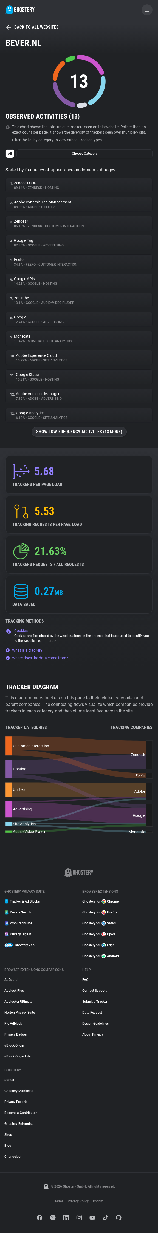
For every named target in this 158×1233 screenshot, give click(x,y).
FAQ (85, 980)
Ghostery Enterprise (18, 1124)
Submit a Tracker (94, 1002)
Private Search (17, 912)
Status (9, 1080)
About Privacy (92, 1034)
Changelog (12, 1157)
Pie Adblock (13, 1023)
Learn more (46, 641)
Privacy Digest (17, 934)
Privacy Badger (15, 1034)
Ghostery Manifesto (18, 1091)
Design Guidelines (95, 1023)
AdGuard (11, 980)
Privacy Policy (78, 1201)
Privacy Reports (15, 1102)
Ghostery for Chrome (100, 901)
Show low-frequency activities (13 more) (79, 431)
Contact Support (94, 991)
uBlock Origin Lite (17, 1056)
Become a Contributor (20, 1113)
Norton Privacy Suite (19, 1012)
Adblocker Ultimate (18, 1002)
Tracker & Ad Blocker (22, 901)
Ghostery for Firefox (99, 912)
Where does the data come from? (36, 658)
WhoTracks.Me (18, 923)
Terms (59, 1201)
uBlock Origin (14, 1045)
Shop (8, 1135)
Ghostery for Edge (98, 945)
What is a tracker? (24, 650)
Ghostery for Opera (99, 934)
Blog (7, 1146)
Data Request (92, 1012)
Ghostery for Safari (99, 923)
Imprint (98, 1201)
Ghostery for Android (100, 956)
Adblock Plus (14, 991)
